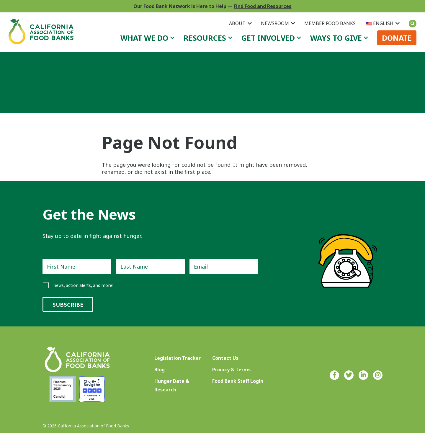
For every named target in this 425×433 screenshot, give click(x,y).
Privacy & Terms (231, 369)
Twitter (349, 375)
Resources (205, 38)
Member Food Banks (330, 23)
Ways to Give (336, 38)
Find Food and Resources (262, 6)
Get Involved (268, 38)
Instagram (377, 375)
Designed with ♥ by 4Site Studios (350, 426)
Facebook (334, 375)
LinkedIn (363, 375)
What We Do (144, 38)
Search (412, 23)
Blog (159, 369)
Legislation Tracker (177, 358)
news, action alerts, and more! (83, 285)
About (237, 23)
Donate (397, 38)
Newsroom (275, 23)
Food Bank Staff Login (237, 381)
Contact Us (225, 358)
